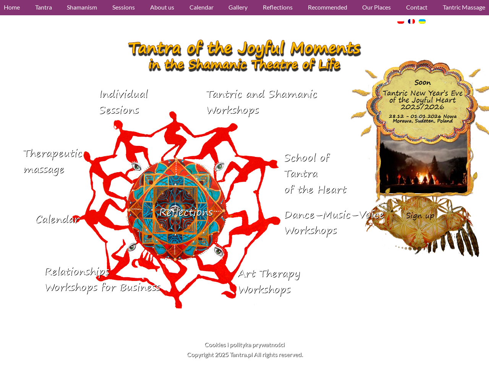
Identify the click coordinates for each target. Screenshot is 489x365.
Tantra (43, 7)
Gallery (238, 7)
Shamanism (82, 7)
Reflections (278, 7)
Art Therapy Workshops (269, 281)
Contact (416, 7)
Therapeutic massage (52, 161)
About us (162, 7)
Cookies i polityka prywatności (244, 344)
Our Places (376, 7)
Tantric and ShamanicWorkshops (261, 101)
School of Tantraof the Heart (315, 173)
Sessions (123, 7)
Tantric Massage (464, 7)
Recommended (327, 7)
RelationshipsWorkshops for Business (102, 279)
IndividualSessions (123, 101)
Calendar (201, 7)
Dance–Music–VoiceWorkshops (334, 222)
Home (12, 7)
